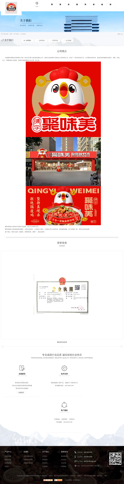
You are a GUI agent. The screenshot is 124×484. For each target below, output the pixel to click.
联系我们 (110, 5)
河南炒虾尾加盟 (28, 426)
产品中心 (69, 5)
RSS (88, 439)
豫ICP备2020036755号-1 (61, 439)
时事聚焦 (63, 430)
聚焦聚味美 (64, 420)
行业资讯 (63, 423)
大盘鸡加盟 (8, 420)
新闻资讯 (102, 5)
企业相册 (68, 40)
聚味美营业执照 (62, 342)
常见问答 (63, 426)
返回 (120, 34)
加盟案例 (77, 5)
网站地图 (92, 439)
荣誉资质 (94, 5)
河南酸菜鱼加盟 (28, 423)
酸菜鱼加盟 (8, 423)
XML (85, 439)
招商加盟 (60, 5)
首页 (11, 34)
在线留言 (20, 392)
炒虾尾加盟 (8, 426)
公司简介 (23, 34)
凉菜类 (7, 430)
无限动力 (79, 439)
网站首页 (52, 5)
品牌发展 (42, 40)
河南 (105, 439)
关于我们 (85, 5)
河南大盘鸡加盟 (28, 420)
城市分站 (99, 439)
